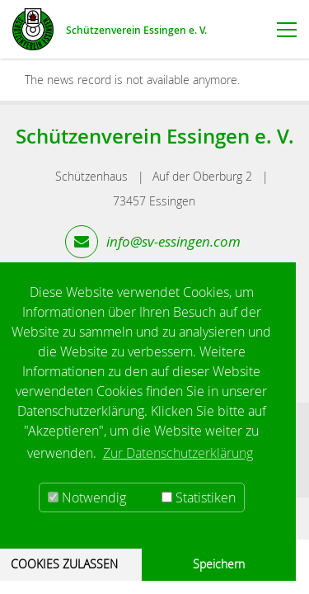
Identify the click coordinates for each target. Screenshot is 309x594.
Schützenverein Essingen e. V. (136, 30)
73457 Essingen (154, 201)
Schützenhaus (91, 176)
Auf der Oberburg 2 (202, 176)
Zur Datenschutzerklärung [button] (178, 453)
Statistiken (199, 497)
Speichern (219, 564)
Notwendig (87, 497)
